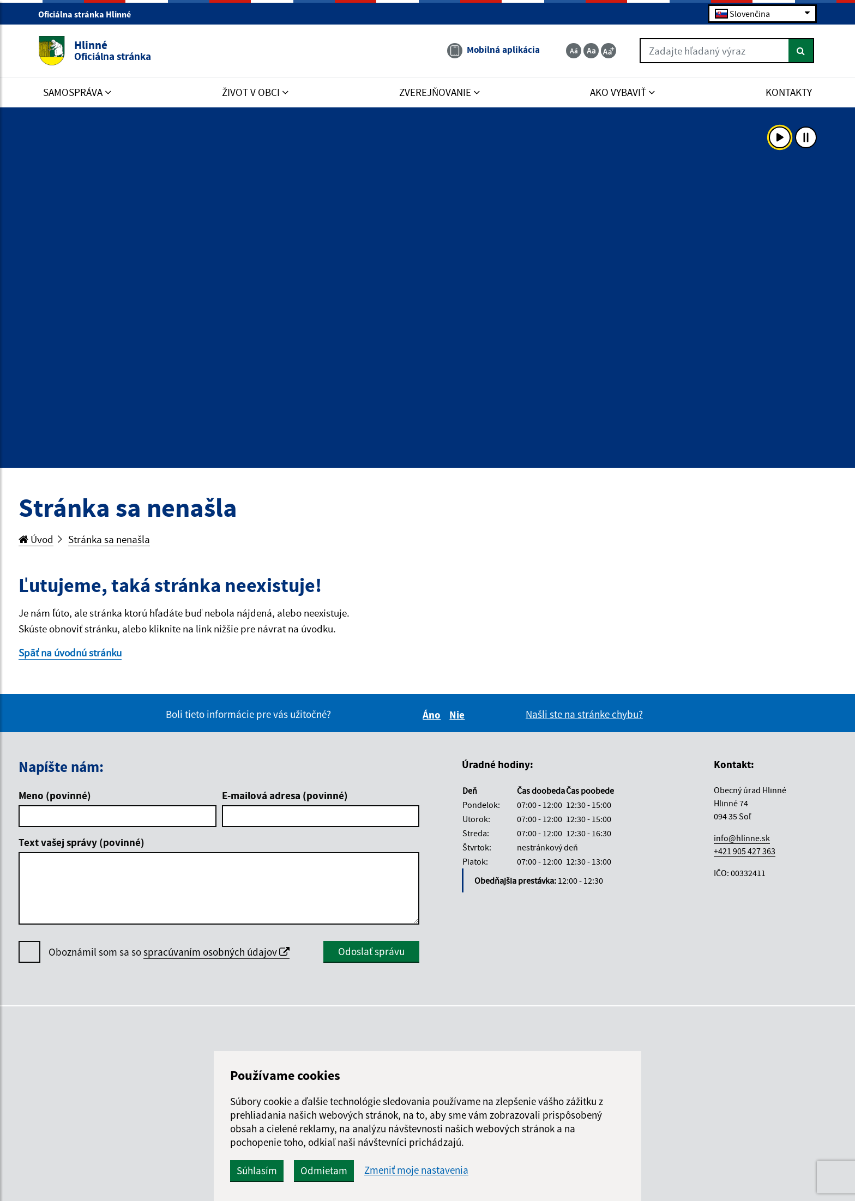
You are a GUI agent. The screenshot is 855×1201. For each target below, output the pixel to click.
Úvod (36, 539)
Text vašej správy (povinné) (81, 842)
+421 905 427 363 (744, 851)
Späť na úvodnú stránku (70, 652)
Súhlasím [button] (257, 1170)
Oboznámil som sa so (169, 952)
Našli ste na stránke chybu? (584, 714)
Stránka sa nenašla (109, 539)
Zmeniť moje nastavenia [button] (416, 1170)
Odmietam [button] (323, 1170)
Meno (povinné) (55, 795)
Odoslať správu (371, 951)
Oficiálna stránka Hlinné (89, 14)
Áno (433, 714)
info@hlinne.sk (742, 837)
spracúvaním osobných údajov (216, 951)
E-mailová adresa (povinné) (285, 795)
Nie (458, 714)
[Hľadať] (801, 50)
